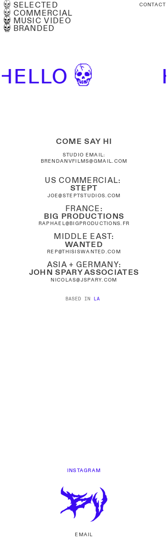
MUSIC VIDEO (36, 21)
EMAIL (84, 535)
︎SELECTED (30, 5)
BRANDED (28, 29)
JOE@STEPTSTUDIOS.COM (84, 196)
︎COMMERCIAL (37, 13)
